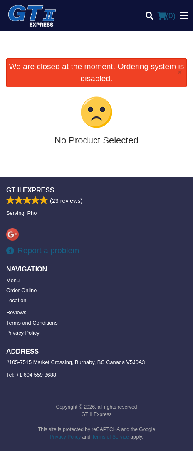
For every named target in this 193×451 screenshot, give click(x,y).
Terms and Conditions (32, 323)
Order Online (21, 290)
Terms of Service (110, 437)
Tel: (31, 375)
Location (16, 300)
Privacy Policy (23, 333)
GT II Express (30, 190)
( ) (166, 16)
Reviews (16, 312)
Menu (13, 280)
